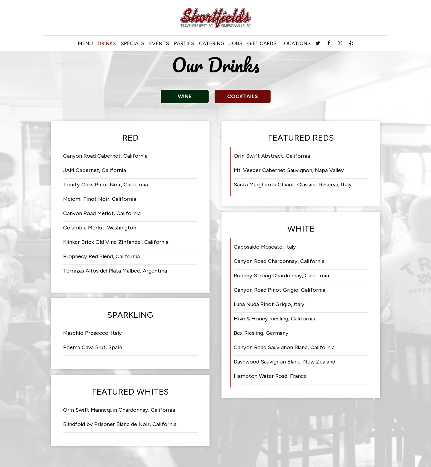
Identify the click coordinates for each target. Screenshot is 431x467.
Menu (85, 43)
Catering (211, 43)
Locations (296, 43)
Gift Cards (262, 43)
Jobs (235, 43)
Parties (184, 43)
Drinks (107, 43)
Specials (132, 43)
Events (159, 43)
